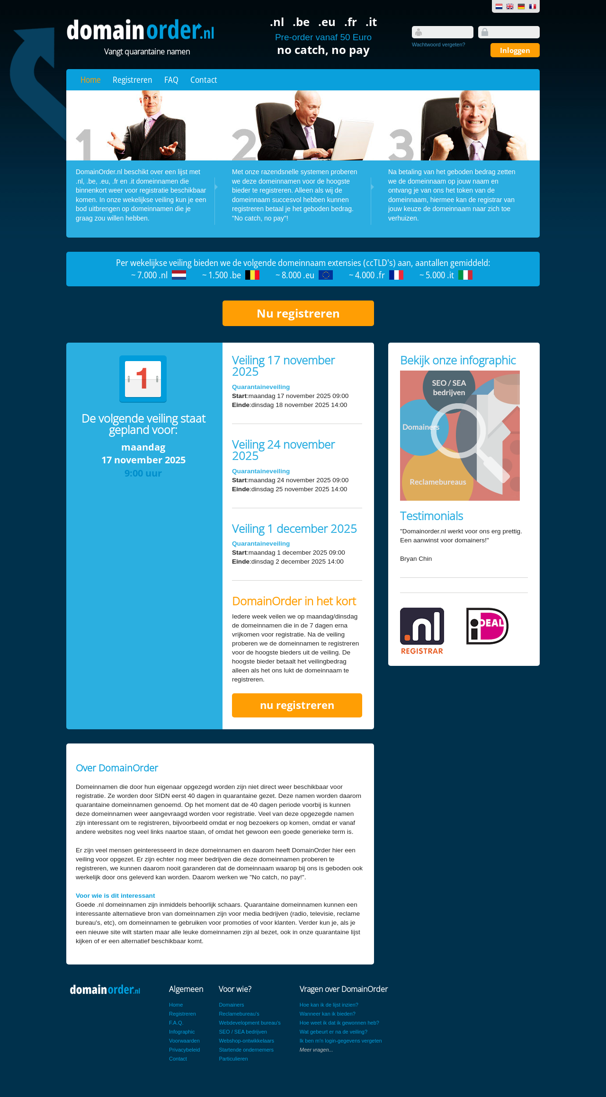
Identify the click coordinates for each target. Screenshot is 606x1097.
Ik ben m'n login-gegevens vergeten (341, 1041)
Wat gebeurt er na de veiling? (333, 1032)
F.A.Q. (176, 1023)
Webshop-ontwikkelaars (246, 1041)
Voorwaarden (184, 1041)
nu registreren (297, 705)
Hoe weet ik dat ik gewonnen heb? (339, 1023)
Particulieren (233, 1059)
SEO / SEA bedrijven (243, 1032)
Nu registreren (298, 313)
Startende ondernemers (246, 1050)
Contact (203, 79)
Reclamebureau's (239, 1014)
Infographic (182, 1032)
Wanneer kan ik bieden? (328, 1014)
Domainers (231, 1005)
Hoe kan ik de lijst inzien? (329, 1005)
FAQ (171, 79)
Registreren (132, 79)
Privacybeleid (184, 1050)
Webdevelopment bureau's (249, 1023)
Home (90, 79)
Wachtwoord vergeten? (438, 44)
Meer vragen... (316, 1050)
